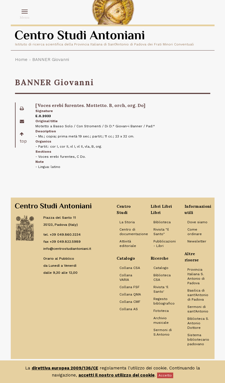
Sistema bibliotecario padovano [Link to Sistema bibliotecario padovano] (198, 339)
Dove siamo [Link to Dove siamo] (197, 222)
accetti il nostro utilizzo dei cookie (116, 375)
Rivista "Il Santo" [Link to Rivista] (161, 231)
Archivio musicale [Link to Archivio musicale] (161, 320)
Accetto (165, 375)
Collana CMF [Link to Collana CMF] (129, 302)
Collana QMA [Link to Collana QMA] (130, 294)
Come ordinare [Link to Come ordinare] (194, 231)
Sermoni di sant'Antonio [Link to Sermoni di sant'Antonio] (197, 309)
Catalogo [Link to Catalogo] (160, 268)
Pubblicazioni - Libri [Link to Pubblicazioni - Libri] (164, 243)
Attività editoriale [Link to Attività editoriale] (127, 243)
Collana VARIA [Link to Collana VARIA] (125, 277)
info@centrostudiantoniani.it (67, 249)
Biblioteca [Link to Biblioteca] (162, 222)
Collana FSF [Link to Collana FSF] (129, 287)
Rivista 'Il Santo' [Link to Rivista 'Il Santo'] (160, 289)
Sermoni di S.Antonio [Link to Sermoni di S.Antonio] (162, 332)
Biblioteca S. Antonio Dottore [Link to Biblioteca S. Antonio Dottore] (198, 323)
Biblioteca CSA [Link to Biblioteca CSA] (162, 277)
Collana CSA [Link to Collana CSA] (129, 268)
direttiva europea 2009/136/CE (65, 368)
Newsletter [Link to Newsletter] (196, 241)
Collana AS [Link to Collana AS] (128, 309)
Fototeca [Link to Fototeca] (161, 311)
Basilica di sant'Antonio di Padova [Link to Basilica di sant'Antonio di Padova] (197, 294)
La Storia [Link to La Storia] (127, 222)
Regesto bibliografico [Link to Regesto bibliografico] (164, 301)
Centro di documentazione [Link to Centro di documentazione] (130, 231)
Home (21, 59)
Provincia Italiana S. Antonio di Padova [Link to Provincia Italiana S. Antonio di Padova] (196, 276)
